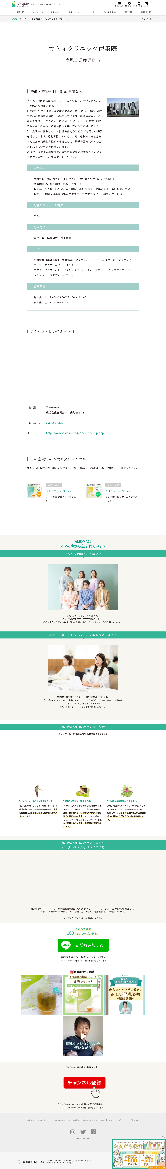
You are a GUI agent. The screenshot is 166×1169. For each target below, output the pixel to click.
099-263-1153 (54, 422)
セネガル (102, 1154)
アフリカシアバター (63, 1149)
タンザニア (103, 1151)
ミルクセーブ (74, 12)
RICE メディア (104, 1129)
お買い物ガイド (59, 1079)
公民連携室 (103, 1140)
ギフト (92, 12)
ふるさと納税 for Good (130, 1129)
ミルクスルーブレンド (118, 491)
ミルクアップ (38, 12)
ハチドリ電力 (64, 1129)
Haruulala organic (40, 1151)
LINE (74, 703)
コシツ (36, 1143)
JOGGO (45, 1149)
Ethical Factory (54, 1151)
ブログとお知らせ (110, 12)
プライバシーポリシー (117, 1079)
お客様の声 (128, 12)
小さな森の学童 (113, 1136)
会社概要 (30, 1079)
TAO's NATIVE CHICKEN (43, 1154)
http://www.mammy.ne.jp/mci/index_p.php (75, 433)
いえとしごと (48, 1140)
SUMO (58, 1140)
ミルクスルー (56, 12)
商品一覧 (20, 12)
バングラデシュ (104, 1149)
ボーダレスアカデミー (107, 1143)
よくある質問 (74, 1079)
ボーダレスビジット (56, 1136)
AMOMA (37, 1149)
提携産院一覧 (145, 12)
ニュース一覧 (148, 19)
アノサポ (47, 1133)
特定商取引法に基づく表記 (94, 1079)
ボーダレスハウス (40, 1136)
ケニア (110, 1154)
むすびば (69, 1136)
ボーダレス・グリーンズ (107, 1133)
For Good (115, 1129)
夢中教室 (102, 1136)
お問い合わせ (43, 1079)
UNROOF (37, 1140)
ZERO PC (37, 1133)
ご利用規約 (134, 1079)
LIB (52, 1149)
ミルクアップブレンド (59, 491)
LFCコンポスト (51, 1129)
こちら (99, 918)
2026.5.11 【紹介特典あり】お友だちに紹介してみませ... (44, 19)
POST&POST (38, 1129)
